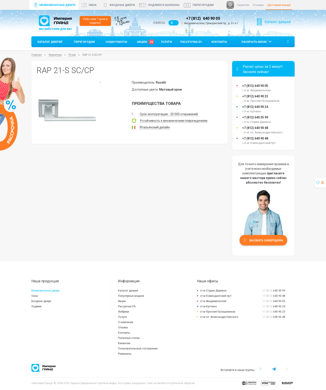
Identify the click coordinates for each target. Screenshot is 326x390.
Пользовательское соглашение (138, 348)
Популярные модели (131, 295)
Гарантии (243, 5)
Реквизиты (124, 353)
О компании (125, 322)
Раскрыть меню (254, 41)
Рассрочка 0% (191, 41)
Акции (145, 41)
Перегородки (203, 5)
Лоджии (36, 306)
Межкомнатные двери (57, 5)
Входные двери (122, 5)
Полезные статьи (129, 338)
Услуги (166, 41)
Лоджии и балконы (163, 5)
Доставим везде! (279, 5)
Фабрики (123, 311)
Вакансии (124, 343)
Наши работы (116, 41)
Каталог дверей (278, 27)
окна (93, 5)
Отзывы (258, 5)
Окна (34, 295)
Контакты (219, 41)
